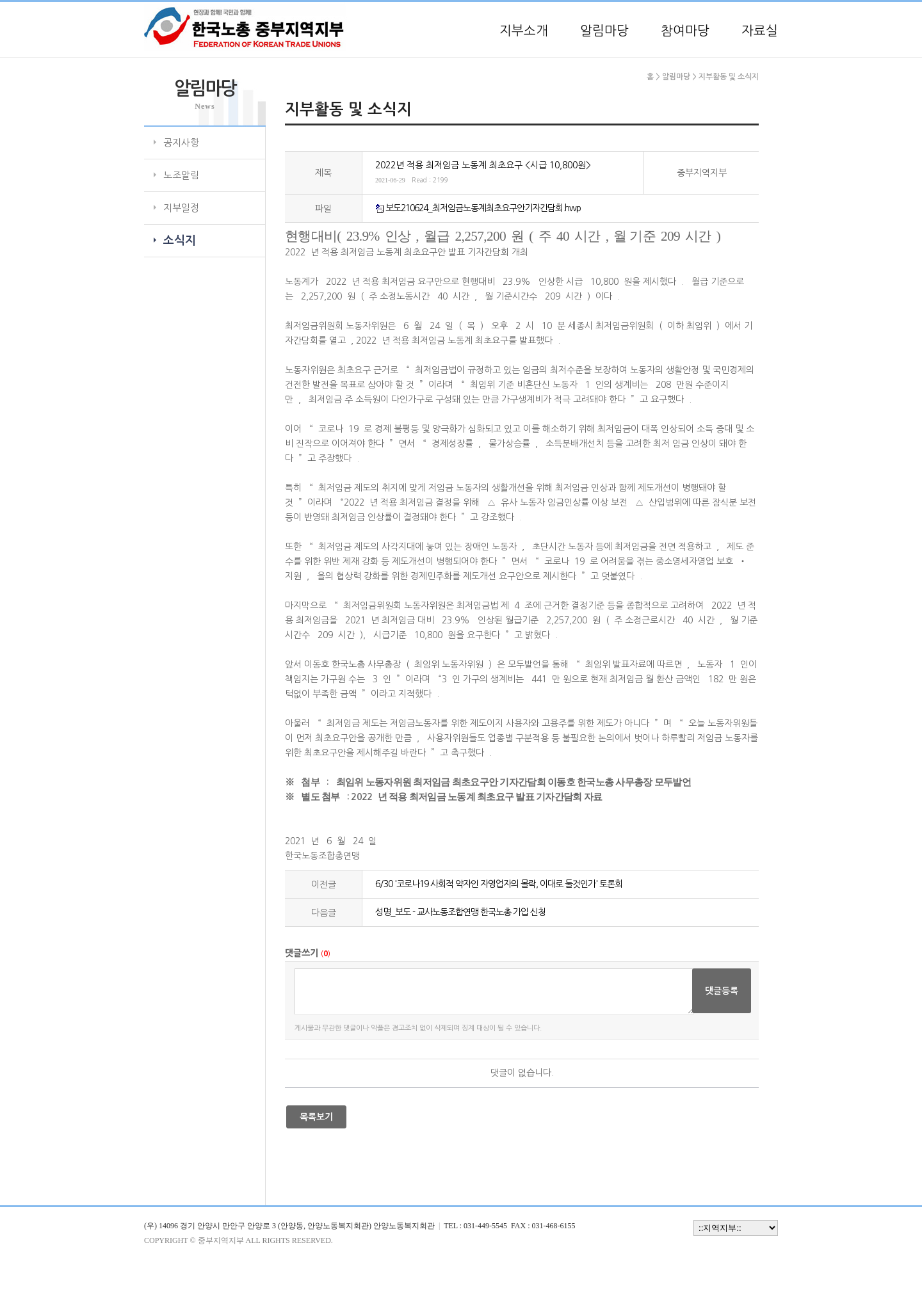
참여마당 (685, 30)
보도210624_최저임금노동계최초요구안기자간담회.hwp (483, 208)
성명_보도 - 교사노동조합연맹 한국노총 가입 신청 (460, 912)
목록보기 (316, 1116)
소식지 (179, 240)
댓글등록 (721, 990)
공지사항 (181, 142)
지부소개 (523, 30)
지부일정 (181, 207)
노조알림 (181, 175)
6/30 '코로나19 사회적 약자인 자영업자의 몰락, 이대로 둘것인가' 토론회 (498, 883)
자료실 (759, 30)
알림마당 (604, 30)
